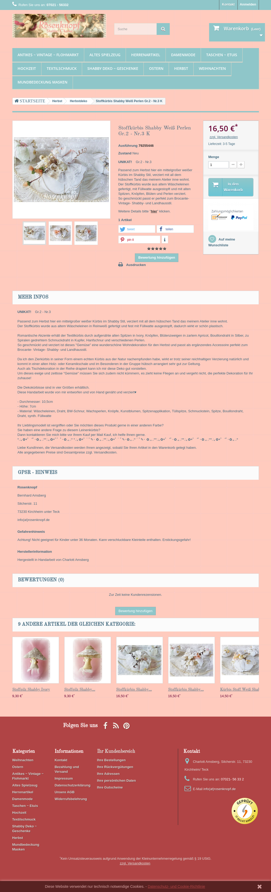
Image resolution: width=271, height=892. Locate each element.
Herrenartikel (145, 54)
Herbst (181, 68)
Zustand (125, 153)
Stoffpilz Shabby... (79, 690)
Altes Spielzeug (104, 54)
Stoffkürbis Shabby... (134, 690)
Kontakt (228, 4)
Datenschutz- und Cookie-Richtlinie (176, 886)
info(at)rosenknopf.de (220, 789)
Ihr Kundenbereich (116, 751)
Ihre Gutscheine (110, 787)
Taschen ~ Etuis (221, 54)
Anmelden (248, 4)
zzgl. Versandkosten (224, 137)
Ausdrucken (136, 265)
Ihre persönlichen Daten (116, 781)
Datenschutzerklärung (73, 785)
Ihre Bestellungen (111, 760)
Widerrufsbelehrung (71, 799)
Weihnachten (212, 68)
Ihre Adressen (108, 774)
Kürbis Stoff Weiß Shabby (242, 690)
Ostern (156, 68)
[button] (137, 229)
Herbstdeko (78, 101)
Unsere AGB (65, 792)
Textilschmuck (62, 68)
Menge (213, 157)
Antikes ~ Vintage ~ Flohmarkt (48, 54)
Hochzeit (27, 68)
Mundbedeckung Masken (42, 82)
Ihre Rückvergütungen (115, 767)
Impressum (64, 778)
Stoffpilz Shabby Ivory (31, 690)
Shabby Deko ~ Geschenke (112, 68)
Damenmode (183, 54)
